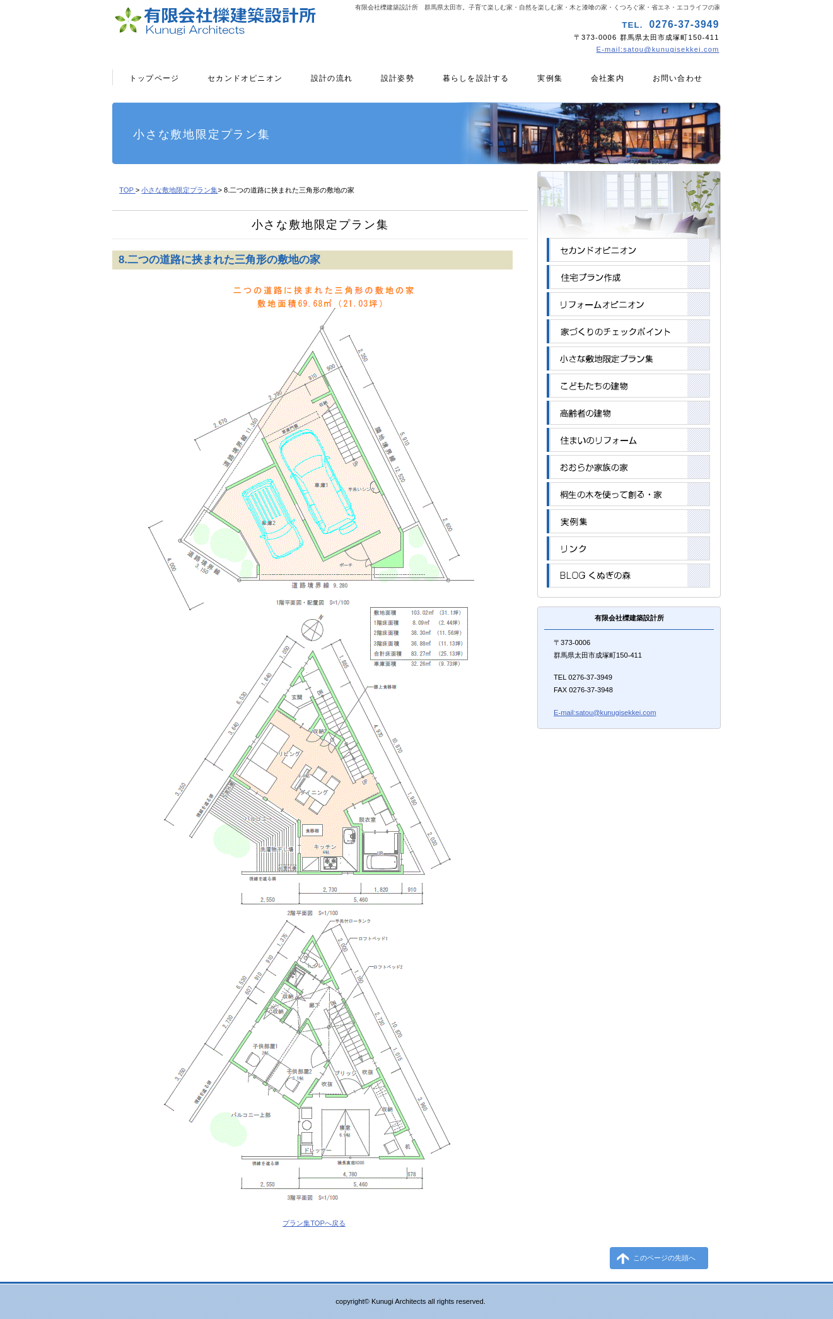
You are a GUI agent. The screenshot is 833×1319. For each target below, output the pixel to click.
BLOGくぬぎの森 (628, 576)
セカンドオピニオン (628, 250)
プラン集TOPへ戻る (314, 1223)
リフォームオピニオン (628, 304)
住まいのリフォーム (628, 440)
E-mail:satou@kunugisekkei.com (658, 49)
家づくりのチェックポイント (628, 331)
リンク (628, 548)
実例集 (628, 521)
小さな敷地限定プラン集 (179, 190)
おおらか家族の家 (628, 467)
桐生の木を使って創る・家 (628, 494)
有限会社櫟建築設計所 (262, 22)
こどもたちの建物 (628, 386)
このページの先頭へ (664, 1258)
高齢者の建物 (628, 413)
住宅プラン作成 (628, 277)
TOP (127, 190)
